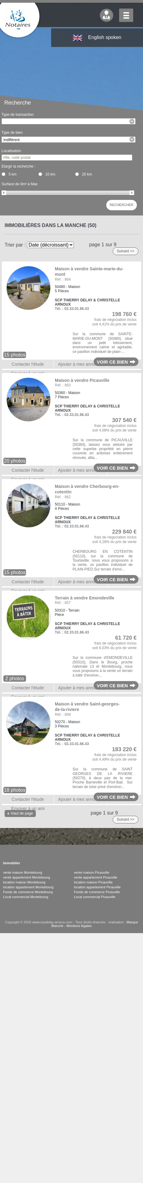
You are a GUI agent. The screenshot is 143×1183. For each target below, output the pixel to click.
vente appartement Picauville (95, 877)
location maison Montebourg (24, 882)
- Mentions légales (77, 926)
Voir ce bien (112, 361)
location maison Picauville (93, 882)
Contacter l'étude (28, 364)
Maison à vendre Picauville (82, 380)
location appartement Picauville (97, 887)
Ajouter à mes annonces (81, 364)
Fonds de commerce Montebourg (28, 892)
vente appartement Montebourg (26, 877)
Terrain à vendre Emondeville (84, 597)
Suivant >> (125, 251)
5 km (13, 174)
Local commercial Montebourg (25, 897)
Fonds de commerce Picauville (97, 892)
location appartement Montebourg (28, 887)
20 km (87, 174)
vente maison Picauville (91, 872)
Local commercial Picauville (94, 897)
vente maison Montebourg (22, 872)
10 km (50, 174)
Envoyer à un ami (28, 808)
